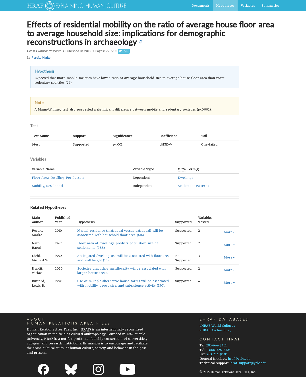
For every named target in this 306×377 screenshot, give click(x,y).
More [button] (229, 232)
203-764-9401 (216, 345)
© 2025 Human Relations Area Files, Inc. (227, 371)
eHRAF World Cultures (217, 325)
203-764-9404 (217, 354)
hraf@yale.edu (239, 358)
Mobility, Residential (47, 186)
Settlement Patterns (193, 186)
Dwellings (185, 177)
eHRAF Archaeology (215, 330)
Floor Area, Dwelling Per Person (58, 177)
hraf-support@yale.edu (248, 363)
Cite (123, 51)
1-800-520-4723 (218, 350)
